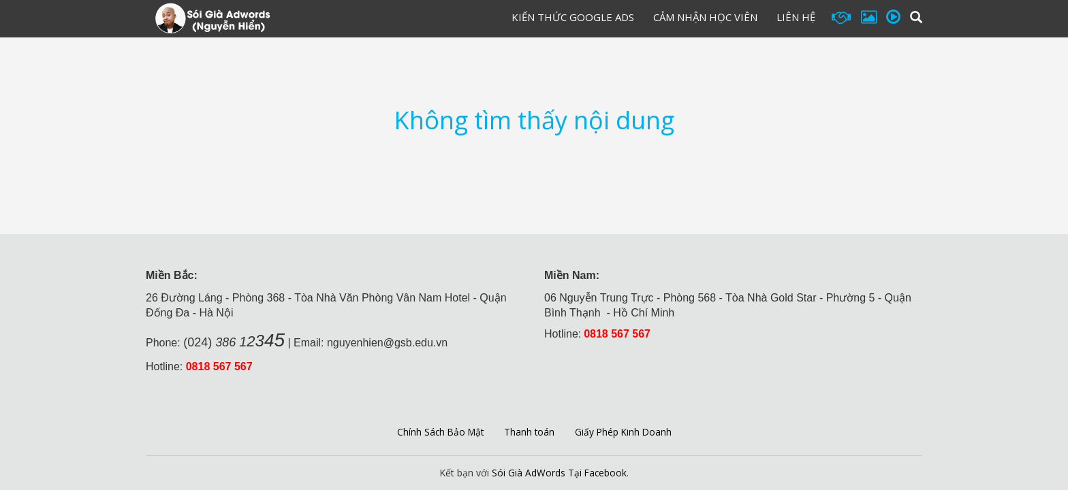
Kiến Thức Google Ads (573, 17)
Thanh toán (529, 431)
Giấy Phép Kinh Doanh (625, 431)
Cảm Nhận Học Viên (705, 17)
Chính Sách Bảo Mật (439, 431)
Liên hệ (795, 17)
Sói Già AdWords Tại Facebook (559, 472)
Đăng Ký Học (447, 20)
